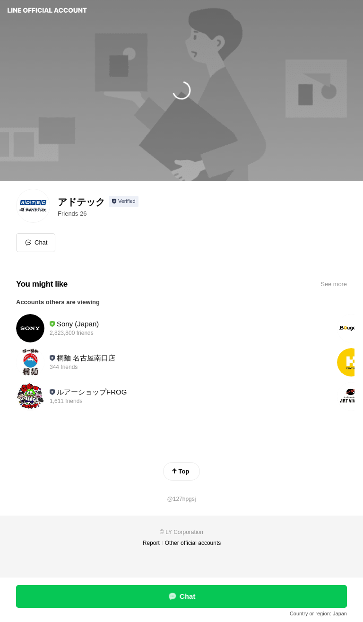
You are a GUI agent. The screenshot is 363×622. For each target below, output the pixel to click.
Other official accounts (193, 543)
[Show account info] (123, 201)
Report (151, 543)
